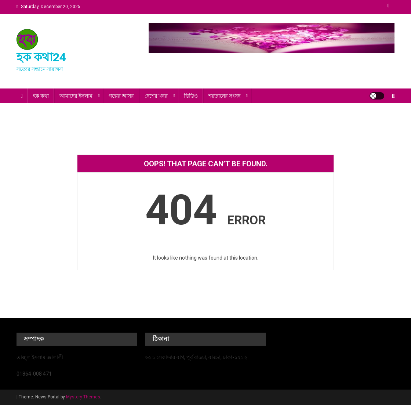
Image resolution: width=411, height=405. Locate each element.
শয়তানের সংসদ (224, 96)
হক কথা (41, 96)
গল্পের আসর (121, 96)
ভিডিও (191, 96)
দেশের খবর (156, 96)
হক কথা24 (41, 57)
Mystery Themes (83, 396)
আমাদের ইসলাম (75, 96)
